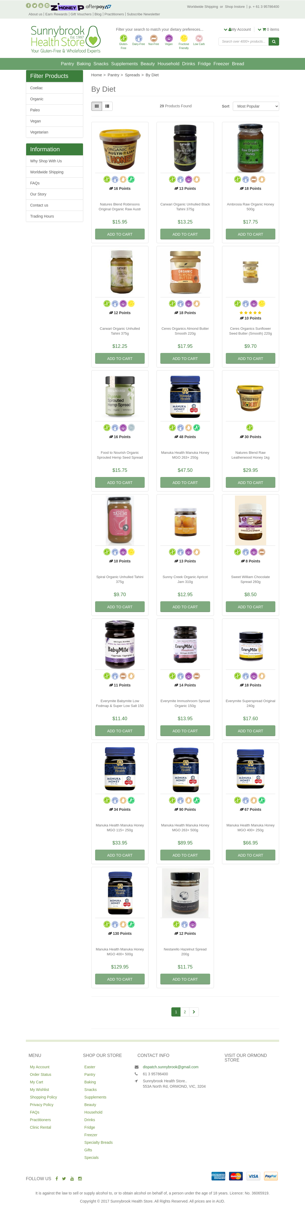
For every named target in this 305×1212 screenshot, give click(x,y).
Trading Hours (42, 216)
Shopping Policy (43, 1097)
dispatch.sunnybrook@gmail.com (170, 1067)
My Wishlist (39, 1089)
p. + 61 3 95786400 (264, 6)
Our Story (38, 194)
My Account (39, 1067)
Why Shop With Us (46, 161)
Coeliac (36, 88)
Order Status (40, 1074)
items (268, 29)
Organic (36, 99)
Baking (84, 63)
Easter (89, 1067)
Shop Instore (235, 6)
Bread (238, 63)
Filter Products (49, 76)
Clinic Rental (40, 1127)
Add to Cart (120, 234)
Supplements (124, 63)
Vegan (35, 121)
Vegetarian (39, 132)
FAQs (35, 183)
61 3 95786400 (155, 1074)
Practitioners (114, 14)
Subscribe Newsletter (143, 14)
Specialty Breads (98, 1142)
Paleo (35, 110)
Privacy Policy (41, 1105)
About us (35, 14)
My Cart (36, 1082)
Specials (91, 1157)
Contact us (39, 205)
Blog (98, 14)
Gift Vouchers (81, 14)
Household (168, 63)
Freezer (221, 63)
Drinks (188, 63)
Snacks (101, 63)
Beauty (148, 63)
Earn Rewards (56, 14)
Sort (225, 106)
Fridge (204, 63)
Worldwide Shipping (202, 6)
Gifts (88, 1150)
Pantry (67, 63)
